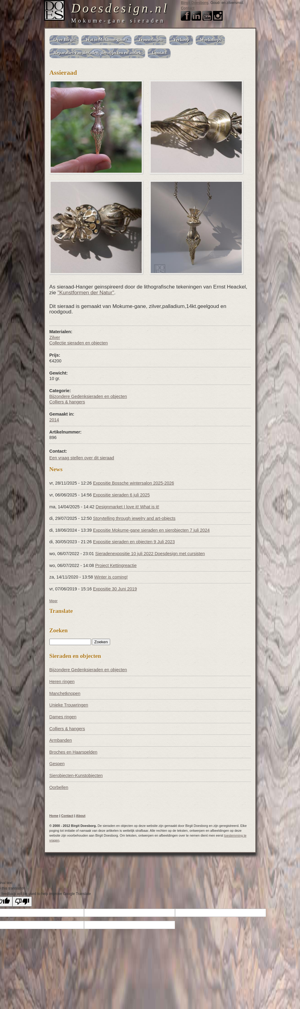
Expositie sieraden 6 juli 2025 (121, 494)
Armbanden (60, 740)
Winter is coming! (111, 577)
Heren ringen (62, 681)
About (80, 815)
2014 (54, 419)
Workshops (210, 39)
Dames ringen (63, 716)
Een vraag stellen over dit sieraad (81, 457)
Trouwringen (150, 39)
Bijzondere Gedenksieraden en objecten (88, 396)
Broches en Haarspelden (73, 752)
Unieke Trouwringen (68, 705)
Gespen (57, 763)
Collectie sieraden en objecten (78, 342)
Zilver (54, 337)
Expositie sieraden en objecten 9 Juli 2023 (134, 541)
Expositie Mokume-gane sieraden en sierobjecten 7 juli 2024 (151, 530)
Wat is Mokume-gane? (106, 39)
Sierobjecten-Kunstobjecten (76, 775)
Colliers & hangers (67, 401)
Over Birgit (64, 39)
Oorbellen (58, 787)
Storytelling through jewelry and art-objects (134, 518)
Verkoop (181, 39)
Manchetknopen (64, 693)
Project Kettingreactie (116, 565)
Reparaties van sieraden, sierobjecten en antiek (97, 52)
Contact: (58, 451)
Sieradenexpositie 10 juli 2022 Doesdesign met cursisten (150, 553)
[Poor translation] (22, 902)
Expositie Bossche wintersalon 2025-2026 (133, 483)
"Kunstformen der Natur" (85, 292)
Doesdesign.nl (120, 8)
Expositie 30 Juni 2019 (115, 588)
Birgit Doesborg (194, 3)
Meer (53, 601)
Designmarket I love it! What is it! (127, 506)
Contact (187, 8)
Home (54, 815)
